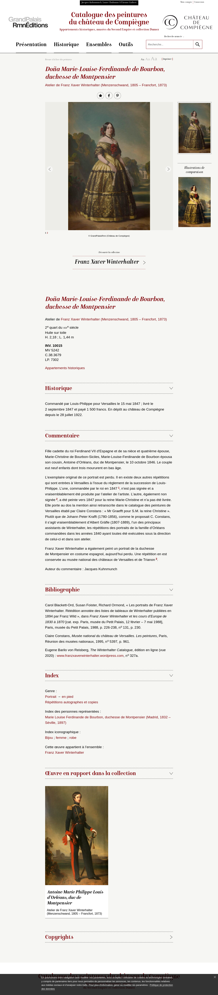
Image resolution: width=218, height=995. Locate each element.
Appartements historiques (65, 368)
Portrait (50, 697)
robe (72, 738)
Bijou (49, 738)
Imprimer (167, 59)
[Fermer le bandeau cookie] (215, 977)
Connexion (199, 2)
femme (61, 738)
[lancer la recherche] (197, 44)
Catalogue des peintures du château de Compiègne (109, 22)
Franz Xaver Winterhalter (107, 262)
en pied (67, 697)
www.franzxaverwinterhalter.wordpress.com (90, 656)
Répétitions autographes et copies (71, 702)
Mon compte (186, 2)
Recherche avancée (174, 37)
